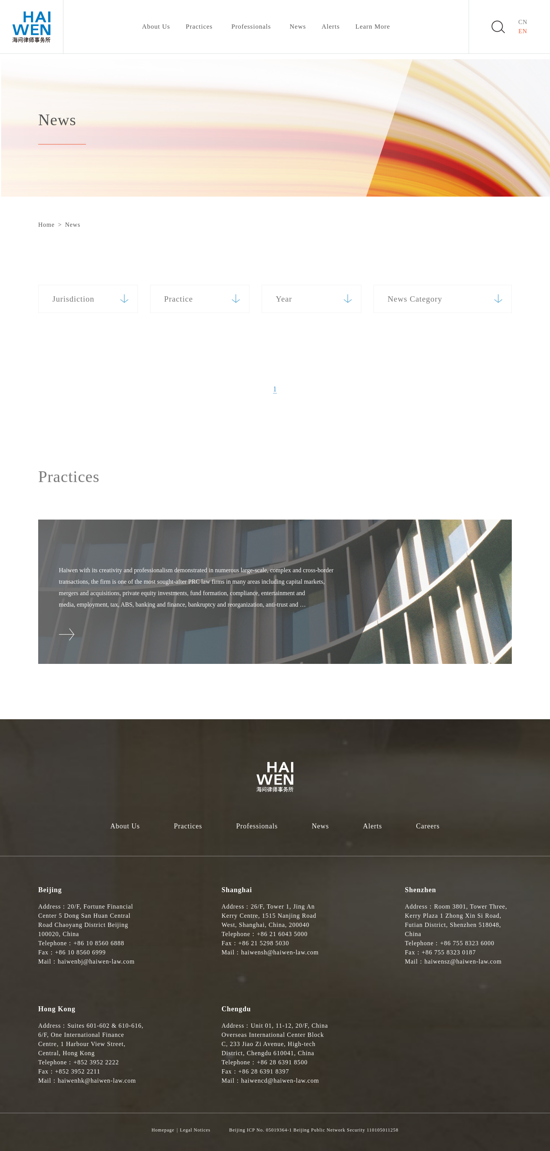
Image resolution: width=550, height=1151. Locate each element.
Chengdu (236, 1009)
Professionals (251, 26)
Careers (428, 826)
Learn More (373, 26)
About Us (156, 26)
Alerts (331, 26)
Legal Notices (195, 1130)
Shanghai (237, 890)
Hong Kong (57, 1009)
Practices (199, 26)
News (298, 26)
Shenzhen (420, 890)
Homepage (163, 1130)
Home (46, 224)
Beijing (50, 890)
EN (522, 31)
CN (522, 22)
